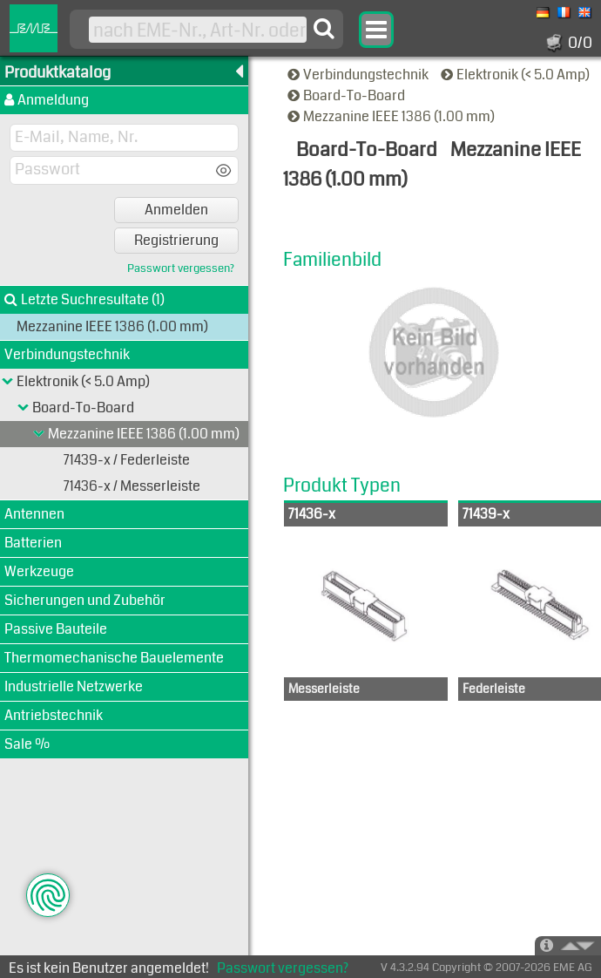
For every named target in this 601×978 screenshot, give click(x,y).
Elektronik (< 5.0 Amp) (516, 75)
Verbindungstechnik (359, 75)
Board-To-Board (347, 95)
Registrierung (176, 240)
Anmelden (176, 210)
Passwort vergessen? (180, 269)
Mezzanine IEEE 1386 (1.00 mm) (392, 116)
